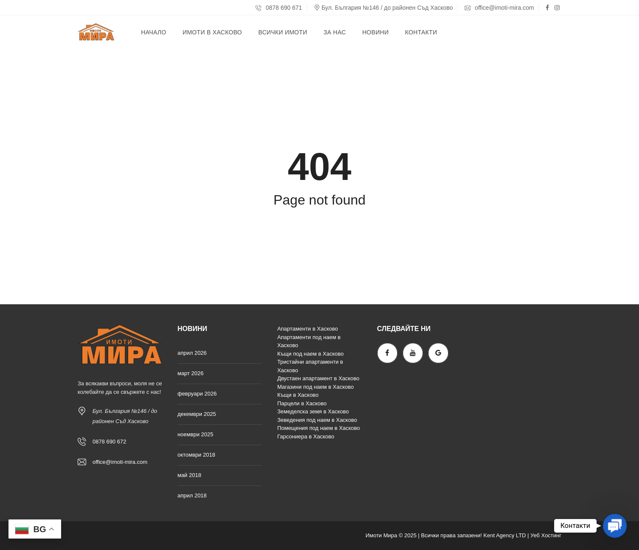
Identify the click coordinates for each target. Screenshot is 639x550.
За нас (334, 32)
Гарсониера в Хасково (305, 436)
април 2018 (192, 495)
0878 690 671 (278, 7)
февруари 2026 (197, 393)
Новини (375, 32)
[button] (615, 526)
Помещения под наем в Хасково (318, 428)
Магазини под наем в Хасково (315, 387)
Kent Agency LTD (504, 535)
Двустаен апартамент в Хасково (318, 378)
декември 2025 (196, 414)
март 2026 (190, 373)
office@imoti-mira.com (499, 7)
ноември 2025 (195, 434)
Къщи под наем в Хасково (310, 354)
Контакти (421, 32)
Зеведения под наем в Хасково (317, 420)
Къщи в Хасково (297, 395)
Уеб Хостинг (545, 535)
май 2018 (189, 475)
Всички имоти (282, 32)
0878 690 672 (109, 441)
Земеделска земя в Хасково (313, 411)
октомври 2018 (196, 455)
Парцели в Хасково (301, 403)
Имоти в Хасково (212, 32)
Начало (153, 32)
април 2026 (192, 353)
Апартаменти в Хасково (307, 329)
